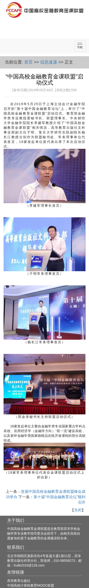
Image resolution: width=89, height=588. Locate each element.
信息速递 (48, 62)
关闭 (78, 510)
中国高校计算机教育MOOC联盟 (30, 585)
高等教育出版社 (18, 581)
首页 (28, 62)
